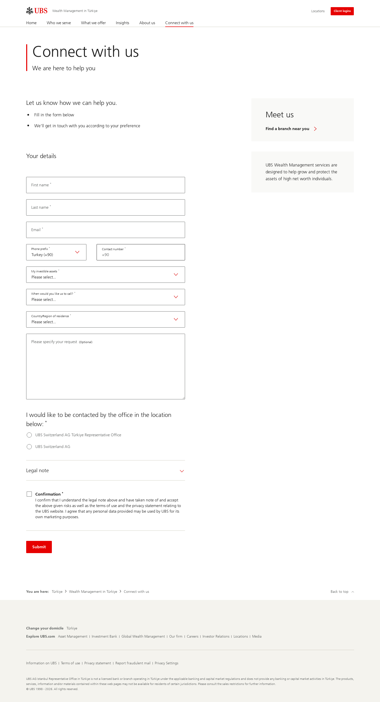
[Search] (351, 23)
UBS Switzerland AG (52, 446)
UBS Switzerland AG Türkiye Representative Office (78, 434)
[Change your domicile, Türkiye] (72, 628)
